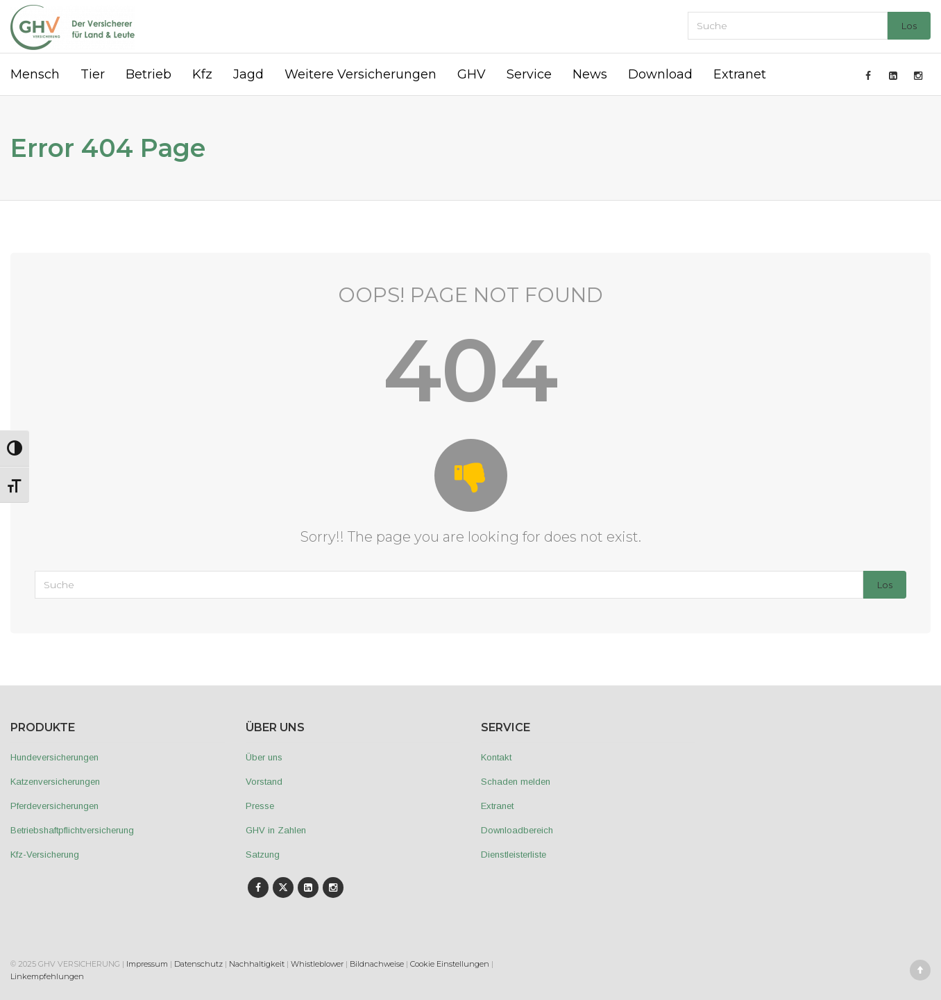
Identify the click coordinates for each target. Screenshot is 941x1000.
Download (660, 74)
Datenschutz (198, 964)
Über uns (264, 757)
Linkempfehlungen (47, 976)
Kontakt (496, 757)
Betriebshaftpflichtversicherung (72, 830)
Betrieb (148, 74)
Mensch (35, 74)
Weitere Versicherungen (360, 74)
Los (909, 25)
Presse (260, 806)
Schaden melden (515, 781)
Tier (92, 74)
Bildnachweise (377, 964)
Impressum (147, 964)
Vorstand (264, 781)
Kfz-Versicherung (44, 854)
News (590, 74)
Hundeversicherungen (54, 757)
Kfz (202, 74)
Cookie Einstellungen (449, 964)
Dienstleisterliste (513, 854)
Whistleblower (317, 964)
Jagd (248, 74)
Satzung (263, 854)
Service (529, 74)
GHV (471, 74)
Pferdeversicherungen (54, 806)
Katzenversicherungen (55, 781)
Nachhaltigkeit (257, 964)
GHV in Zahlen (276, 830)
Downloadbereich (517, 830)
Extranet (739, 74)
